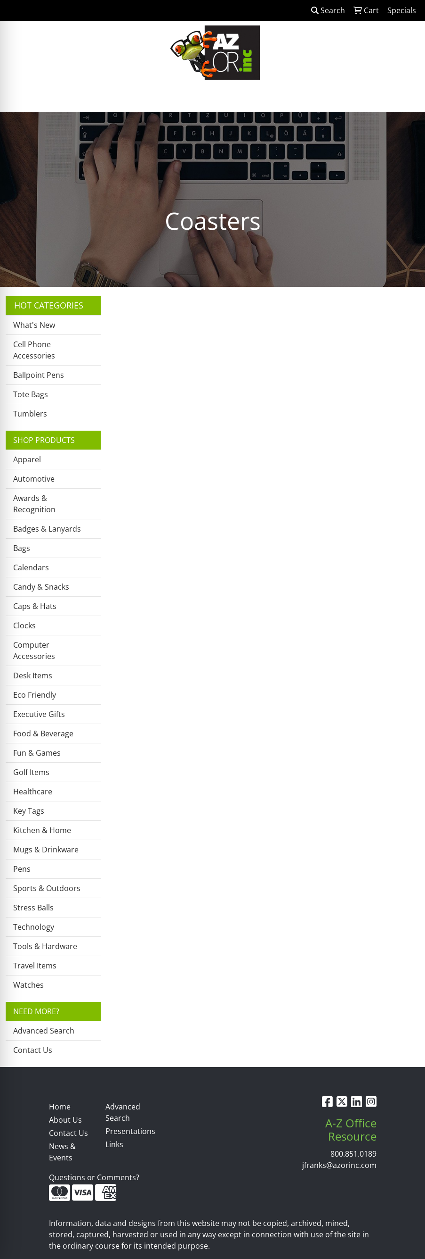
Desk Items (32, 675)
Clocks (24, 625)
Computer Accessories (34, 650)
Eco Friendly (34, 695)
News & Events (62, 1152)
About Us (65, 1120)
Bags (21, 548)
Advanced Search (43, 1031)
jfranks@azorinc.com (339, 1165)
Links (114, 1144)
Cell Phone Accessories (34, 350)
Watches (28, 985)
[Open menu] (406, 98)
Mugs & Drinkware (46, 849)
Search (328, 10)
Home (60, 1106)
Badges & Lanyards (47, 529)
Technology (33, 927)
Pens (22, 869)
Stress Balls (33, 907)
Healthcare (32, 791)
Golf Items (31, 772)
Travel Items (34, 965)
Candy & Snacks (41, 587)
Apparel (27, 459)
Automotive (34, 479)
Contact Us (32, 1050)
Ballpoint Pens (38, 375)
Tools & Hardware (45, 946)
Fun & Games (37, 753)
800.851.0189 (353, 1154)
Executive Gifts (39, 714)
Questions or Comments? (94, 1177)
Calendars (31, 567)
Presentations (128, 1131)
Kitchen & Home (42, 830)
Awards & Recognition (34, 504)
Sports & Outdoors (46, 888)
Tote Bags (30, 394)
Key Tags (28, 811)
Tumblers (30, 414)
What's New (34, 325)
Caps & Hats (34, 606)
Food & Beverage (43, 733)
